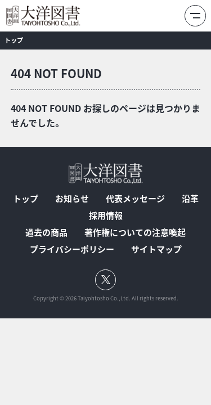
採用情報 (106, 216)
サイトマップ (156, 249)
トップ (25, 199)
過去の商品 (46, 232)
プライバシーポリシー (72, 249)
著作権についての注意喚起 (135, 232)
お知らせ (72, 199)
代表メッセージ (135, 199)
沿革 (190, 199)
